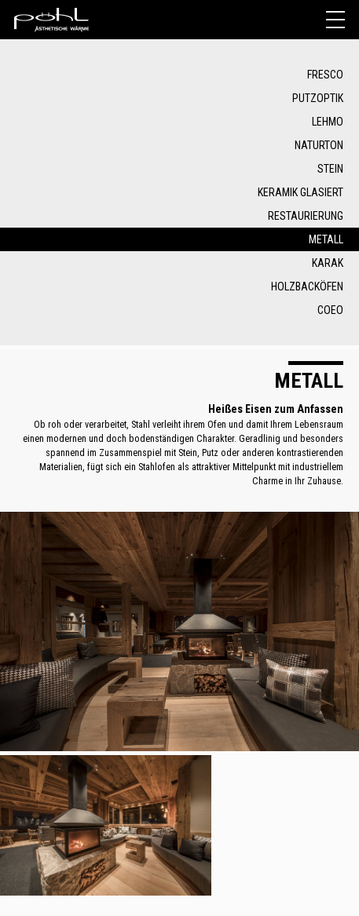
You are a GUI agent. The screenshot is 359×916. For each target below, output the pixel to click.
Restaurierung (305, 216)
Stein (330, 168)
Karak (327, 263)
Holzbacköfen (307, 286)
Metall (326, 239)
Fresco (325, 74)
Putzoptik (317, 98)
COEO (330, 310)
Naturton (319, 145)
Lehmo (327, 121)
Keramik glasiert (300, 192)
